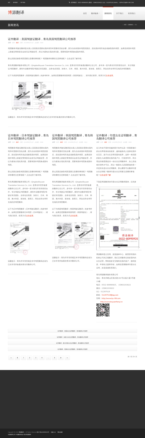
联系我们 (131, 13)
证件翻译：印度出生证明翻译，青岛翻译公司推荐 (116, 136)
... (48, 358)
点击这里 (109, 75)
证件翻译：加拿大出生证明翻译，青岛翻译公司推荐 (72, 337)
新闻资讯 (108, 13)
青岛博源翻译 (27, 434)
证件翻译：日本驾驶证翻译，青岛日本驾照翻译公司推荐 (28, 136)
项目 (17, 42)
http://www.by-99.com (111, 298)
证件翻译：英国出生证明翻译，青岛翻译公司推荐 (72, 349)
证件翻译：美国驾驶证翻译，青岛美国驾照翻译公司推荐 (42, 39)
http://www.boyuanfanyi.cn (109, 302)
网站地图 (60, 432)
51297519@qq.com (110, 295)
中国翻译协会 (19, 434)
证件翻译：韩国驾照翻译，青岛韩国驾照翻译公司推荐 (72, 136)
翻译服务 (95, 13)
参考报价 (15, 2)
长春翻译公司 (11, 434)
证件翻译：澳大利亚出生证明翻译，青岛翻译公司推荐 (72, 343)
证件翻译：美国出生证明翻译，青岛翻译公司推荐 (72, 331)
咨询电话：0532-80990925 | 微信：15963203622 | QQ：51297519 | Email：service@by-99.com (102, 2)
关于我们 (119, 13)
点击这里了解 (105, 175)
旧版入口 (53, 432)
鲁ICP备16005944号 (43, 432)
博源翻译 (16, 12)
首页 (9, 2)
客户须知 (23, 2)
